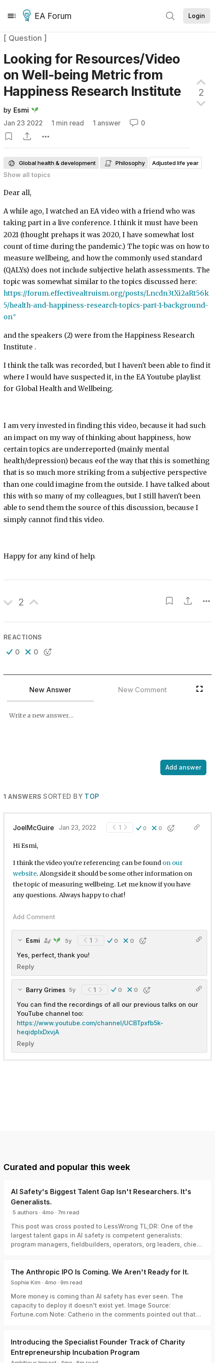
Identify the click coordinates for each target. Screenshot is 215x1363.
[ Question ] (25, 38)
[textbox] (105, 731)
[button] (13, 652)
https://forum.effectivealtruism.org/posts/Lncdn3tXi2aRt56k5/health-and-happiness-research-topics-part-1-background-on (106, 305)
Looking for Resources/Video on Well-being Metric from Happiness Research (92, 75)
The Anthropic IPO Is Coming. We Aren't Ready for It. (100, 1272)
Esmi (21, 110)
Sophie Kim (26, 1282)
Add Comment (34, 916)
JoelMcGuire (33, 828)
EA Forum (48, 16)
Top (91, 796)
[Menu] (11, 16)
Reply (25, 966)
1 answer (107, 123)
